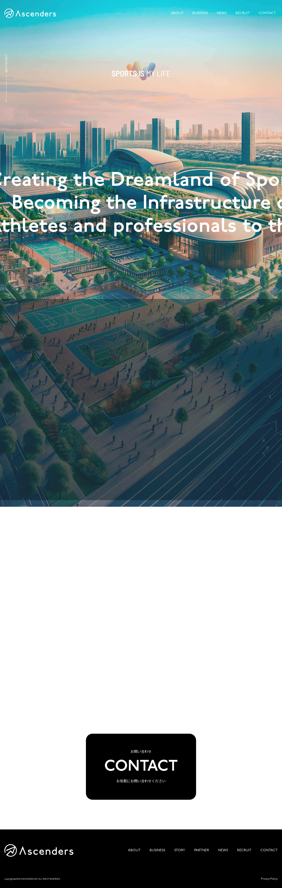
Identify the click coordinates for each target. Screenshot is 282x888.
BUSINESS (200, 13)
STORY (179, 850)
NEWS (222, 13)
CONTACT (267, 13)
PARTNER (201, 850)
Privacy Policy (269, 879)
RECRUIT (243, 13)
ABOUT (177, 13)
